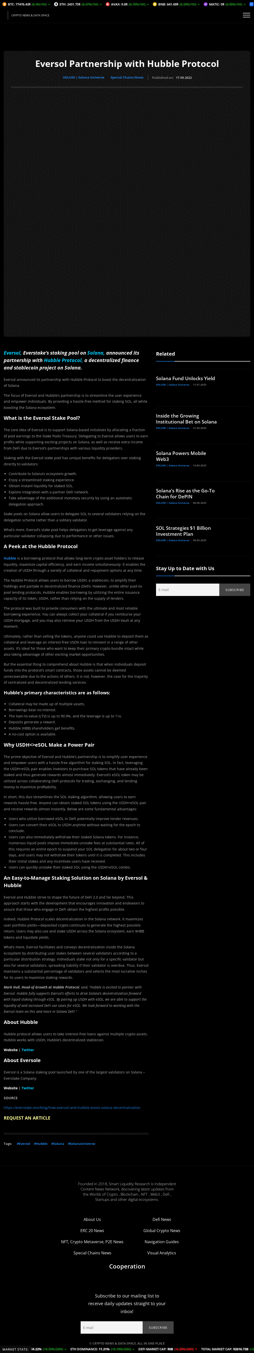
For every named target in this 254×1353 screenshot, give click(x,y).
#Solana (57, 1143)
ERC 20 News (92, 1230)
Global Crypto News (161, 1230)
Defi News (162, 1218)
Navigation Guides (162, 1241)
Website (11, 1049)
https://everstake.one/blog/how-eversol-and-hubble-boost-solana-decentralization (72, 1107)
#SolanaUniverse (81, 1143)
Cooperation (127, 1265)
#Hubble (41, 1143)
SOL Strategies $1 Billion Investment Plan (185, 530)
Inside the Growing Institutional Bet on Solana (179, 421)
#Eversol (23, 1143)
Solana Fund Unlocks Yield (187, 377)
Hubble (10, 557)
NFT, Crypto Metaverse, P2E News (92, 1241)
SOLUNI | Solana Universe (83, 77)
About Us (92, 1218)
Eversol (12, 352)
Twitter (28, 1049)
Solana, (96, 352)
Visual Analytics (161, 1252)
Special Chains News (127, 77)
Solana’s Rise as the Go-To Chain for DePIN (187, 492)
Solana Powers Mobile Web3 (182, 455)
